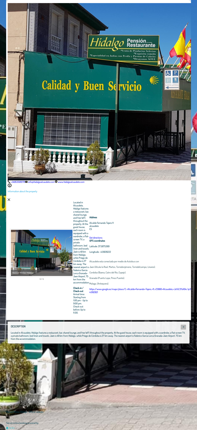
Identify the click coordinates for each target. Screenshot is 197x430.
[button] (183, 327)
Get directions (95, 237)
